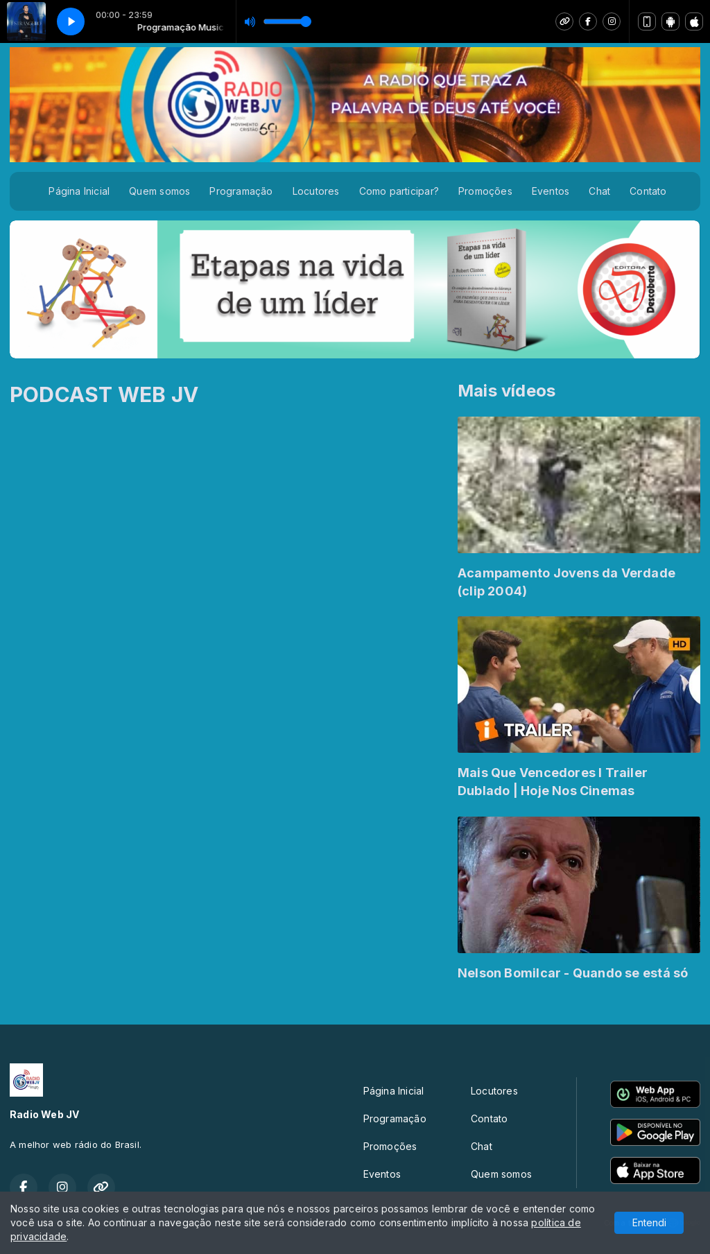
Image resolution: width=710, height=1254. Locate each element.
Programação (240, 191)
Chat (599, 191)
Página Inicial (79, 191)
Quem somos (159, 191)
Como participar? (399, 191)
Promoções (485, 191)
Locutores (316, 191)
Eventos (550, 191)
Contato (648, 191)
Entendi (649, 1222)
